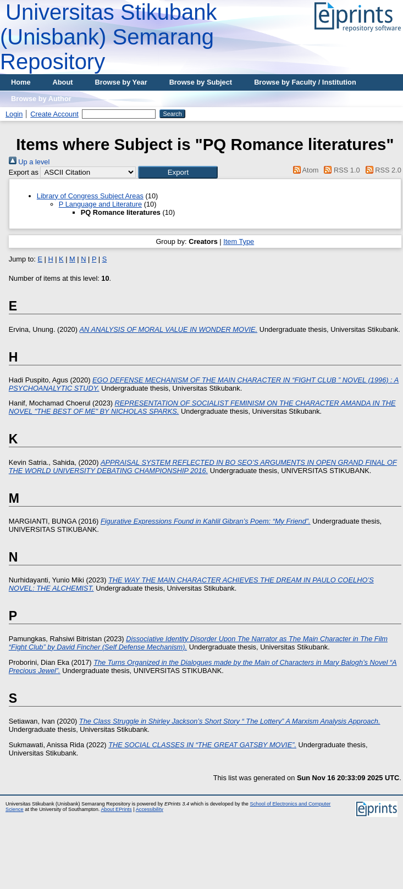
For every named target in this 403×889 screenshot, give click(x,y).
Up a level (29, 162)
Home (21, 82)
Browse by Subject (201, 82)
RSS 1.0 (340, 170)
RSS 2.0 (381, 170)
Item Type (238, 241)
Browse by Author (41, 99)
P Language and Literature (100, 204)
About (63, 82)
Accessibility (149, 809)
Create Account (54, 114)
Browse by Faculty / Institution (305, 82)
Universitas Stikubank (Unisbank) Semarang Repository (108, 37)
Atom (303, 170)
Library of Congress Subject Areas (90, 196)
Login (14, 114)
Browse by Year (121, 82)
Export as (23, 172)
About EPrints (116, 809)
